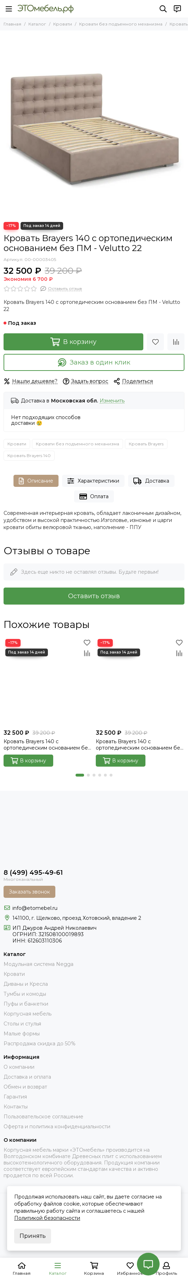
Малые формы (22, 1033)
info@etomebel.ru (34, 908)
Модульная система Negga (38, 964)
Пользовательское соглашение (43, 1116)
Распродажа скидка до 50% (40, 1043)
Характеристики (93, 481)
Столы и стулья (22, 1024)
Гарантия (15, 1097)
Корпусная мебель (27, 1014)
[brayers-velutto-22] (94, 124)
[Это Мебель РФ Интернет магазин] (45, 9)
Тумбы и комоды (25, 994)
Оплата (94, 496)
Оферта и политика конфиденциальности (57, 1126)
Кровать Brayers (146, 443)
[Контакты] (177, 9)
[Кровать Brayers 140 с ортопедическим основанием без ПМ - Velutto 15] (140, 681)
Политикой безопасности (47, 1218)
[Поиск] (163, 9)
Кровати (62, 24)
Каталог (37, 24)
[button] (80, 775)
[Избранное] (155, 341)
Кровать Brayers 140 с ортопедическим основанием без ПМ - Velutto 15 (139, 744)
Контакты (16, 1106)
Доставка (151, 481)
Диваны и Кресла (26, 984)
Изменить (112, 401)
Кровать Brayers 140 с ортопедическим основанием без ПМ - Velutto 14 (47, 744)
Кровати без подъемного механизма (120, 24)
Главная (12, 24)
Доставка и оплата (27, 1077)
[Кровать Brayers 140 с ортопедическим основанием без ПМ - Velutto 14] (48, 681)
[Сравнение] (175, 341)
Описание (36, 481)
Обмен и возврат (25, 1087)
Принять (33, 1236)
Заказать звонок (29, 892)
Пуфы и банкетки (26, 1004)
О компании (19, 1067)
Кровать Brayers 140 (29, 455)
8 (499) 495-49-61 (33, 873)
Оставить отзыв (94, 596)
